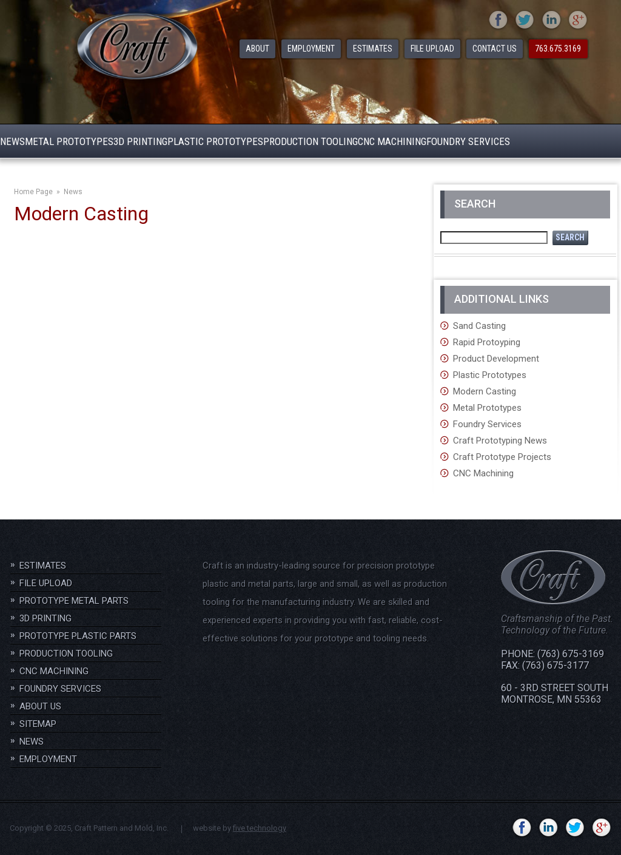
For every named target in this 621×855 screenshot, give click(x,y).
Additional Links (501, 298)
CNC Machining (483, 473)
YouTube (495, 828)
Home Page (33, 192)
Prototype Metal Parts (74, 600)
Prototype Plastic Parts (77, 635)
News (73, 192)
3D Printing (45, 618)
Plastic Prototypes (489, 375)
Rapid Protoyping (486, 342)
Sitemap (37, 723)
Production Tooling (66, 653)
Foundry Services (487, 424)
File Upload (45, 583)
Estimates (42, 565)
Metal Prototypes (487, 407)
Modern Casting (484, 391)
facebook (498, 20)
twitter (525, 20)
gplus (578, 20)
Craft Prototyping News (500, 440)
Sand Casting (479, 325)
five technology (259, 828)
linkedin (551, 20)
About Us (40, 706)
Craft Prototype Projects (502, 456)
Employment (48, 759)
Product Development (496, 358)
